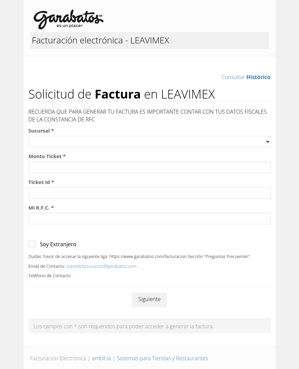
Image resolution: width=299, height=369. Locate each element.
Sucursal (41, 130)
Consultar (246, 77)
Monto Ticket (47, 156)
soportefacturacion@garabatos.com (101, 266)
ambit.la (101, 358)
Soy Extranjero (58, 244)
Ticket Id (41, 182)
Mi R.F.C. (41, 207)
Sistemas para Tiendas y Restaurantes (162, 358)
